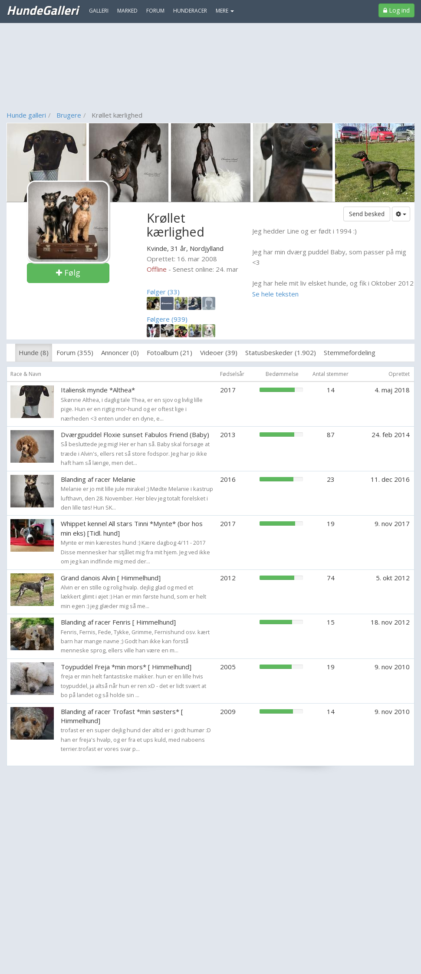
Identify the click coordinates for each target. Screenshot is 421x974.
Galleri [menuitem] (99, 10)
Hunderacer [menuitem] (190, 10)
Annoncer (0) (120, 352)
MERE (225, 10)
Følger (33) (163, 291)
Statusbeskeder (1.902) (280, 352)
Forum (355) (74, 352)
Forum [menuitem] (155, 10)
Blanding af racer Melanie (98, 479)
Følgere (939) (167, 319)
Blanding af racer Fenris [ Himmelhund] (118, 622)
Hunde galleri (26, 115)
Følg (68, 272)
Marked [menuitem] (127, 10)
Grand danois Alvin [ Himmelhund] (111, 577)
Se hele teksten (275, 294)
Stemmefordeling (349, 352)
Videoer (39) (218, 352)
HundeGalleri (42, 10)
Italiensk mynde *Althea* (98, 389)
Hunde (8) (34, 352)
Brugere (68, 115)
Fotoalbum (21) (169, 352)
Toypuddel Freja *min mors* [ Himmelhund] (126, 666)
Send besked (367, 214)
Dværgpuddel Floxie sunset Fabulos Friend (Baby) (135, 434)
